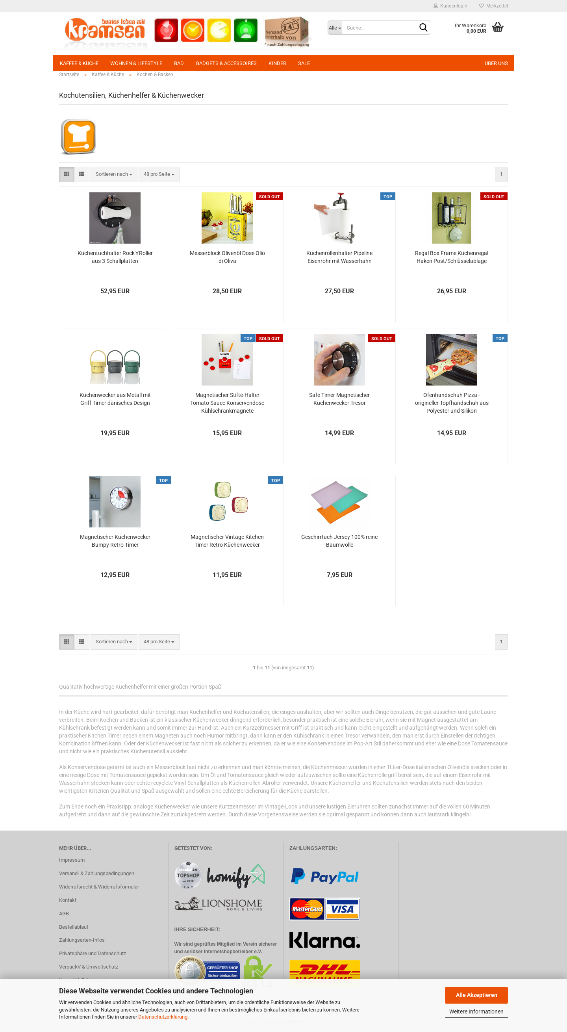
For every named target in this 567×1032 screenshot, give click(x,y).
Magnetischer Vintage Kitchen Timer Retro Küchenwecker (227, 541)
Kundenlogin (450, 6)
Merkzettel (493, 6)
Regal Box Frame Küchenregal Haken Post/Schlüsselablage (451, 257)
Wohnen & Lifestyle (136, 63)
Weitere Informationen (476, 1011)
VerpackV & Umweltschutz (88, 967)
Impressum (72, 860)
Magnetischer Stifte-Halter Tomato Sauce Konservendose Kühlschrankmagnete (227, 403)
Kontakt (67, 900)
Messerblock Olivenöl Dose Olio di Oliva (227, 257)
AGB (64, 914)
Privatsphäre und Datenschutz (92, 953)
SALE (304, 63)
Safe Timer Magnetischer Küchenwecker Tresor (339, 399)
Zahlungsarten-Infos (82, 940)
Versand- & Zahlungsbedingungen (96, 873)
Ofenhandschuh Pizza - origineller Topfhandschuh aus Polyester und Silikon (452, 403)
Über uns (496, 63)
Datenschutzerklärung (162, 1017)
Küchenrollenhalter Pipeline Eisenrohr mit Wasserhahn (339, 257)
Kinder (277, 63)
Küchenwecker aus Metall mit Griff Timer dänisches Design (115, 399)
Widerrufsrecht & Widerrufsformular (99, 887)
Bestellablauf (74, 927)
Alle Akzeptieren (476, 995)
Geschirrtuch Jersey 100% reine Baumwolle (339, 541)
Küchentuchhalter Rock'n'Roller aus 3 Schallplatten (115, 257)
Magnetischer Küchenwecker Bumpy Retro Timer (115, 541)
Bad (179, 63)
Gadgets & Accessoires (226, 63)
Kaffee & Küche (79, 63)
